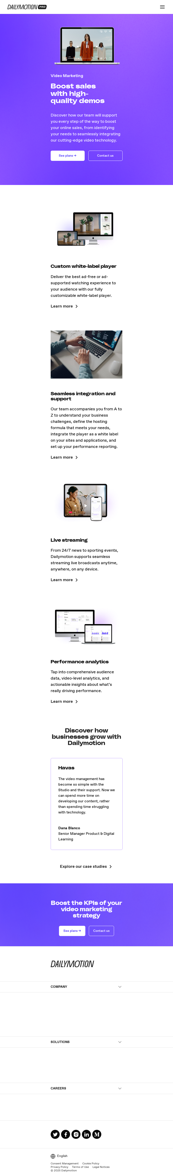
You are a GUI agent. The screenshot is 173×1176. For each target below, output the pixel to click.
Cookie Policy (90, 1164)
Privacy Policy (59, 1167)
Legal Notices (101, 1167)
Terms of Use (80, 1167)
